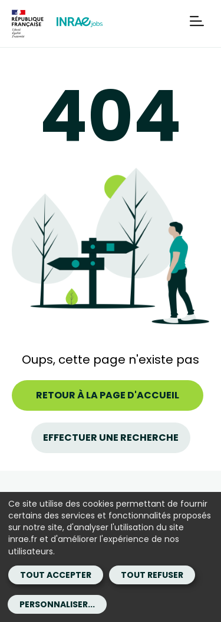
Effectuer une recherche (111, 437)
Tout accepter (55, 575)
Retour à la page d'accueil (107, 395)
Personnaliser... (57, 604)
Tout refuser (152, 575)
